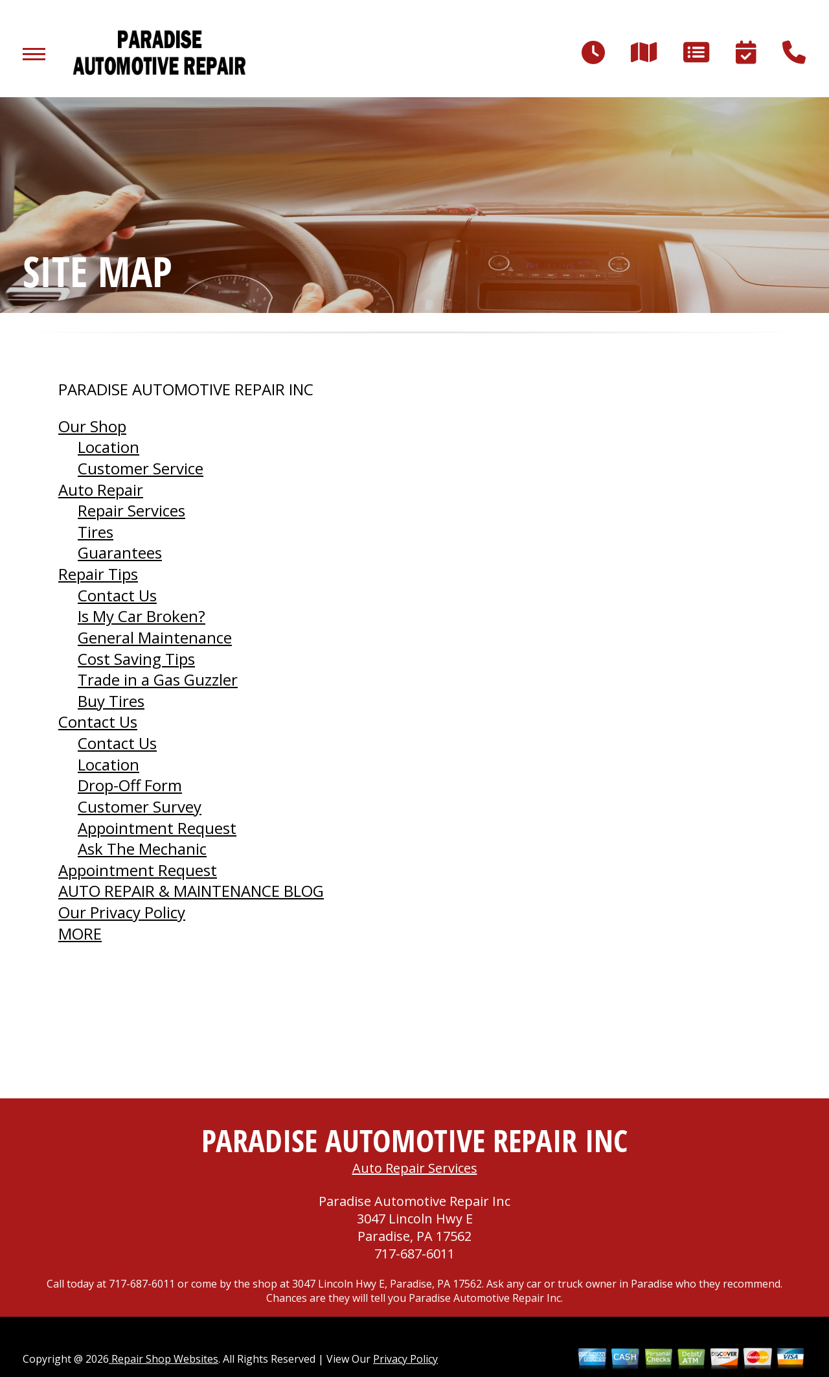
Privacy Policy (405, 1359)
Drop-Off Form (130, 785)
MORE (80, 933)
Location (108, 446)
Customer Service (140, 468)
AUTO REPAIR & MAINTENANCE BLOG (191, 890)
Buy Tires (111, 701)
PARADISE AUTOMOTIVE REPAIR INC (185, 389)
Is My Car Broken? (141, 616)
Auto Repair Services (414, 1168)
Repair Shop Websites (163, 1359)
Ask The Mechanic (142, 848)
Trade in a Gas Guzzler (158, 679)
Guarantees (120, 552)
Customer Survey (139, 806)
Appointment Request (157, 828)
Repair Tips (98, 573)
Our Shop (92, 426)
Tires (95, 531)
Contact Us (117, 595)
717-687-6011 (414, 1253)
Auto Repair (100, 489)
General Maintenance (155, 637)
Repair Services (131, 510)
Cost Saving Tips (136, 658)
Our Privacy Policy (121, 912)
